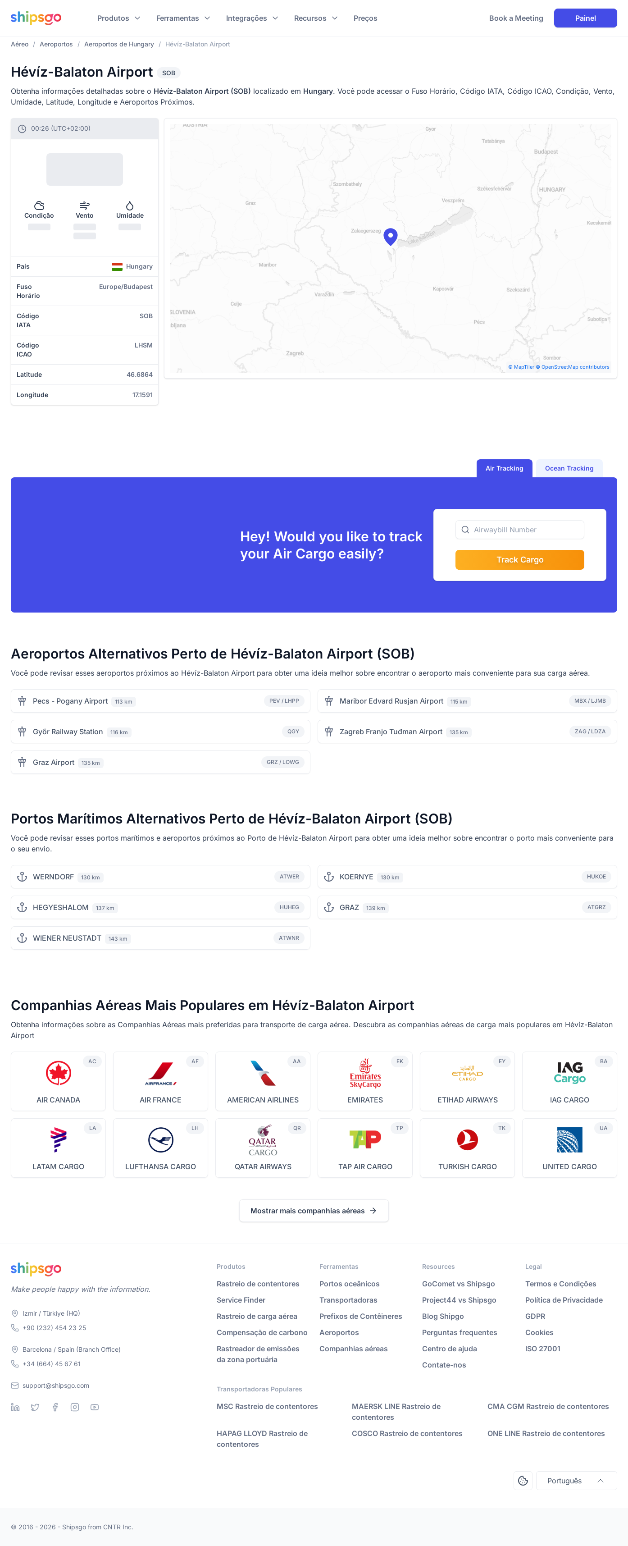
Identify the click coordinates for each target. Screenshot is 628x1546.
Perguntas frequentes (459, 1332)
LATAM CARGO (58, 1166)
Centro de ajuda (449, 1348)
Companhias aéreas (353, 1348)
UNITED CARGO (569, 1166)
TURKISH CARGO (467, 1166)
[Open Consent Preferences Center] (523, 1480)
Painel (585, 18)
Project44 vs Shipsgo (459, 1299)
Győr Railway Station (68, 731)
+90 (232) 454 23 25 (54, 1327)
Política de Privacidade (564, 1299)
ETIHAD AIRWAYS (467, 1099)
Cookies (539, 1332)
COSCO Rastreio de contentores (407, 1433)
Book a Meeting (516, 18)
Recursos (310, 18)
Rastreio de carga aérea (257, 1316)
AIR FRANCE (161, 1099)
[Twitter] (35, 1407)
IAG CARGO (569, 1099)
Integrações (246, 18)
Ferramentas (177, 18)
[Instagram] (74, 1407)
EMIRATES (365, 1099)
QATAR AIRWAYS (263, 1166)
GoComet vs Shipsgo (458, 1283)
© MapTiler (521, 367)
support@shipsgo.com (56, 1385)
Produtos (113, 18)
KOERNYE (356, 876)
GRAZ (349, 907)
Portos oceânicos (349, 1283)
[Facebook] (54, 1407)
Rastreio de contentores (258, 1283)
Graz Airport (53, 762)
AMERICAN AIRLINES (263, 1099)
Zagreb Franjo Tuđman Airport (391, 731)
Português (576, 1480)
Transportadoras (348, 1299)
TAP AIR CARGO (365, 1166)
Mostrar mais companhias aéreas (314, 1210)
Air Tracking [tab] (504, 468)
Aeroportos (339, 1332)
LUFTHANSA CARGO (160, 1166)
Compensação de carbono (262, 1332)
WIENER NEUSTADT (67, 937)
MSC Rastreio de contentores (267, 1406)
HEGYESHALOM (61, 907)
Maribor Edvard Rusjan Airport (391, 700)
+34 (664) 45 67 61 (52, 1364)
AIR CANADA (58, 1099)
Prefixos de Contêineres (360, 1316)
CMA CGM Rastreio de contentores (548, 1406)
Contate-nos (444, 1364)
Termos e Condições (560, 1283)
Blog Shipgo (443, 1316)
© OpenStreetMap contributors (573, 367)
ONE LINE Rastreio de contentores (546, 1433)
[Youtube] (94, 1407)
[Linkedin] (15, 1407)
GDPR (535, 1316)
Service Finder (241, 1299)
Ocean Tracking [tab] (569, 468)
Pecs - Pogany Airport (70, 700)
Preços (366, 18)
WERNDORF (53, 876)
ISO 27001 (542, 1348)
